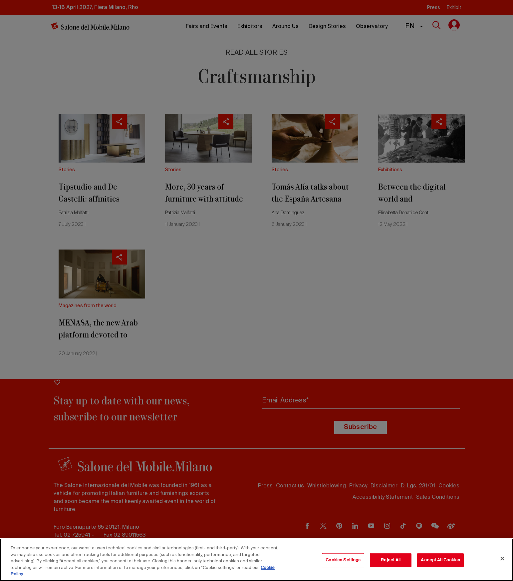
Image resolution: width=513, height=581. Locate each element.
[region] (256, 559)
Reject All (390, 560)
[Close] (502, 558)
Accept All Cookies (440, 560)
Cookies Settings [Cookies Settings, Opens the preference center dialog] (343, 560)
